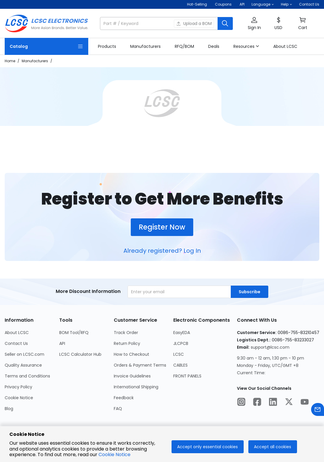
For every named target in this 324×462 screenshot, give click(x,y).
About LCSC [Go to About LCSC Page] (17, 332)
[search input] (159, 23)
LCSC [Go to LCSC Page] (178, 354)
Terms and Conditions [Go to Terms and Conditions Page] (27, 376)
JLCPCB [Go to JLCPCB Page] (180, 343)
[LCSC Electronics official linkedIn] (273, 402)
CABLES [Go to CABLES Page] (180, 365)
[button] (263, 4)
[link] (107, 46)
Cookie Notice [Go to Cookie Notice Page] (19, 398)
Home (10, 60)
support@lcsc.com (270, 347)
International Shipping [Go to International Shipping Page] (136, 387)
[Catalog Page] (46, 46)
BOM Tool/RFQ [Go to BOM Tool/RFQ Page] (74, 332)
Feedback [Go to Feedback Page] (124, 398)
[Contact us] (317, 410)
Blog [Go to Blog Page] (9, 409)
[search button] (225, 23)
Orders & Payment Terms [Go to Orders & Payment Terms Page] (140, 365)
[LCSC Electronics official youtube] (304, 402)
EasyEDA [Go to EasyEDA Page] (181, 332)
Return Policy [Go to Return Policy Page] (127, 343)
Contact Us (309, 4)
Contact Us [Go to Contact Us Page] (16, 343)
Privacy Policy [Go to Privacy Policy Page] (18, 387)
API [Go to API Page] (62, 343)
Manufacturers (35, 60)
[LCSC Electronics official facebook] (257, 402)
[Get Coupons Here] (223, 4)
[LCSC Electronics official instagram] (241, 402)
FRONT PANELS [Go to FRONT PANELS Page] (187, 376)
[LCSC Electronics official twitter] (288, 402)
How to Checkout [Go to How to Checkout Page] (131, 354)
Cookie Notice (114, 454)
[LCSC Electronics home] (46, 23)
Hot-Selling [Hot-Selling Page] (197, 4)
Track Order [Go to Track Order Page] (126, 332)
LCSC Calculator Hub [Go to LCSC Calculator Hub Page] (80, 354)
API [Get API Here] (242, 4)
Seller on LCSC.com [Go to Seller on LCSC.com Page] (24, 354)
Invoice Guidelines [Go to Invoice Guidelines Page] (132, 376)
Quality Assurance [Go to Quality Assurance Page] (23, 365)
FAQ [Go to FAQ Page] (118, 409)
